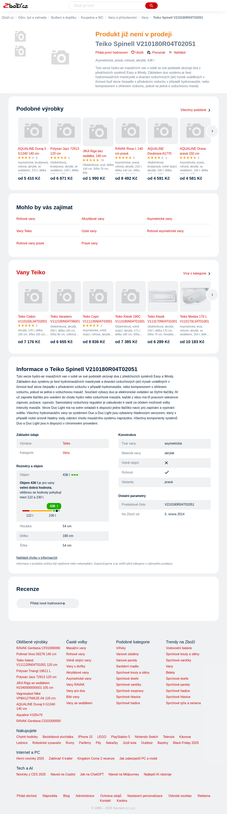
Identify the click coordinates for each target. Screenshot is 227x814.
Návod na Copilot (63, 774)
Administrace (85, 796)
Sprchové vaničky (128, 684)
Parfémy (85, 743)
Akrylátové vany (93, 218)
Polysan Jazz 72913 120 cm (36, 677)
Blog (66, 796)
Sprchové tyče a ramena (183, 703)
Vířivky (121, 648)
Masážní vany (76, 648)
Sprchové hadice (128, 703)
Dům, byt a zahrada (32, 17)
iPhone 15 (85, 737)
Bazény (163, 743)
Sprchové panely (178, 684)
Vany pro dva (75, 691)
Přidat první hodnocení (112, 52)
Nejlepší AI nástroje (157, 774)
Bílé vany (72, 697)
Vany (144, 17)
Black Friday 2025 (186, 743)
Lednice (22, 743)
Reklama (203, 796)
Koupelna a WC (92, 17)
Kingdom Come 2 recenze (96, 758)
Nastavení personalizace (145, 796)
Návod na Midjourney (124, 774)
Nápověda (50, 796)
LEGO (101, 737)
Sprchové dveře (127, 678)
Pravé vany (90, 243)
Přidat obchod (27, 796)
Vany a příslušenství (122, 17)
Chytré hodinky (27, 737)
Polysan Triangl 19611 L (33, 671)
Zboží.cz (8, 17)
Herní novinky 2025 (30, 758)
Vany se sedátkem (79, 703)
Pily (98, 743)
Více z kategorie (197, 273)
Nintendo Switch (146, 737)
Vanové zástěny (127, 654)
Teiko (66, 443)
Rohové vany (25, 218)
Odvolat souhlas (180, 796)
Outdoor (147, 743)
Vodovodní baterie (179, 648)
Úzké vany (89, 231)
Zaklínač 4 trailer (60, 758)
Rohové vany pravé (30, 243)
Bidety (170, 672)
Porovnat (156, 52)
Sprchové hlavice (128, 697)
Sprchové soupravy (130, 691)
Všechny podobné (195, 110)
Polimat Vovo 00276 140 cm (36, 654)
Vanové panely (126, 660)
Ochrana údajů (110, 796)
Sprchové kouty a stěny (132, 672)
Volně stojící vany (78, 660)
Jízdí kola (129, 743)
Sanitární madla (127, 666)
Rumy (70, 743)
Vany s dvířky (75, 666)
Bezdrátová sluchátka (58, 737)
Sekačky (112, 743)
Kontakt (105, 800)
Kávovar (185, 737)
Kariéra (122, 800)
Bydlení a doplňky (63, 17)
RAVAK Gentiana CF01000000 (38, 648)
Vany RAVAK (75, 684)
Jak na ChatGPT (92, 774)
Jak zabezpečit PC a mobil (138, 758)
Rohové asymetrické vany (165, 231)
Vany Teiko (24, 231)
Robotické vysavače (47, 743)
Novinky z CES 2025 (31, 774)
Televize (169, 737)
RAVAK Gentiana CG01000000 (38, 721)
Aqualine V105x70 (29, 715)
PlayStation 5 (120, 737)
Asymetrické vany (159, 218)
